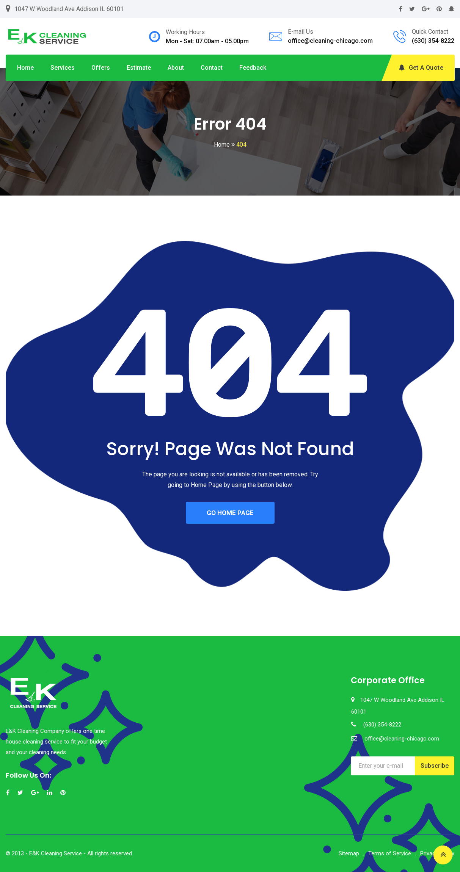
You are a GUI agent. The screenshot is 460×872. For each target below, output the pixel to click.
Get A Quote (421, 67)
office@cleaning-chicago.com (330, 40)
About (176, 67)
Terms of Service (389, 853)
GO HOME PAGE (230, 513)
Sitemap (349, 853)
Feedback (252, 67)
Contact (212, 67)
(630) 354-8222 (433, 40)
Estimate (139, 67)
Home (25, 67)
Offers (100, 67)
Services (62, 67)
